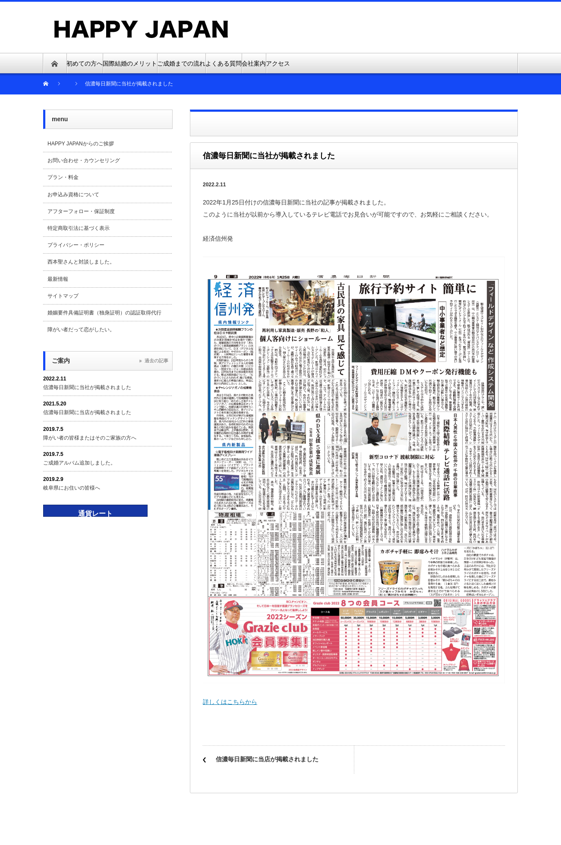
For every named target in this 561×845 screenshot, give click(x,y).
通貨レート (95, 513)
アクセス (278, 63)
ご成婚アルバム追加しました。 (79, 463)
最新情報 (57, 279)
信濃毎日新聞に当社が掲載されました (87, 387)
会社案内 (254, 63)
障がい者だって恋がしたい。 (81, 330)
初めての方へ (84, 63)
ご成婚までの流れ (181, 63)
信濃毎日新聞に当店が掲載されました (267, 759)
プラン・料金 (63, 177)
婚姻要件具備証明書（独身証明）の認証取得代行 (104, 313)
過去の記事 (156, 360)
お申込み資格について (73, 195)
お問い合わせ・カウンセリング (83, 160)
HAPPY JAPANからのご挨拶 (80, 144)
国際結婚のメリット (130, 63)
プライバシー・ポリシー (75, 245)
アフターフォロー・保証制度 (81, 211)
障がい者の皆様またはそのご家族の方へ (89, 438)
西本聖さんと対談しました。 (81, 262)
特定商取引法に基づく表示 (78, 228)
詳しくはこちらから (230, 701)
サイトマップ (63, 296)
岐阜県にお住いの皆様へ (71, 488)
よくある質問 (223, 63)
